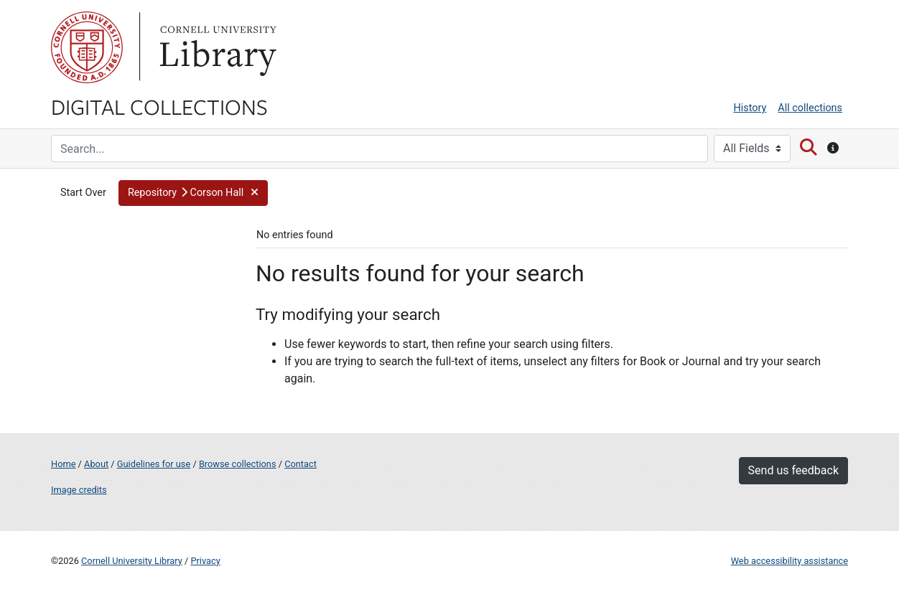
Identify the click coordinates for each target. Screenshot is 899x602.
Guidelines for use (153, 463)
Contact (300, 463)
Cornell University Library (131, 560)
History (750, 108)
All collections (810, 108)
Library (216, 47)
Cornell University (87, 47)
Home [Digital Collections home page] (63, 463)
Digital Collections (159, 106)
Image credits (79, 489)
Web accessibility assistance (789, 560)
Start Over (83, 193)
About (96, 463)
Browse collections (237, 463)
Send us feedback (793, 470)
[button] (193, 193)
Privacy (205, 560)
